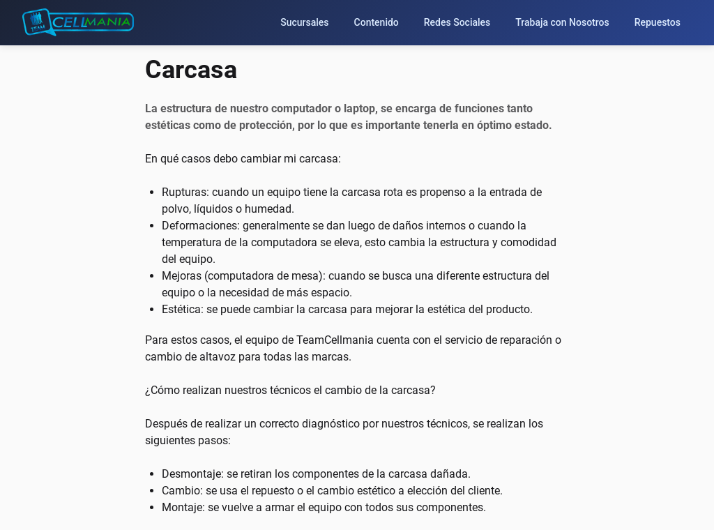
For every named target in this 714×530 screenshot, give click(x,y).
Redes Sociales (457, 22)
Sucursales (304, 22)
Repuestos (658, 22)
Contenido (376, 22)
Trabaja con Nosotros (562, 22)
